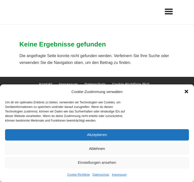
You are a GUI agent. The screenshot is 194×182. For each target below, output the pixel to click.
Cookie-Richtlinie (78, 174)
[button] (186, 91)
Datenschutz (100, 174)
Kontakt (45, 84)
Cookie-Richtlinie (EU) (130, 84)
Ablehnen (97, 148)
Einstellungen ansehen (97, 162)
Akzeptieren (97, 134)
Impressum (119, 174)
